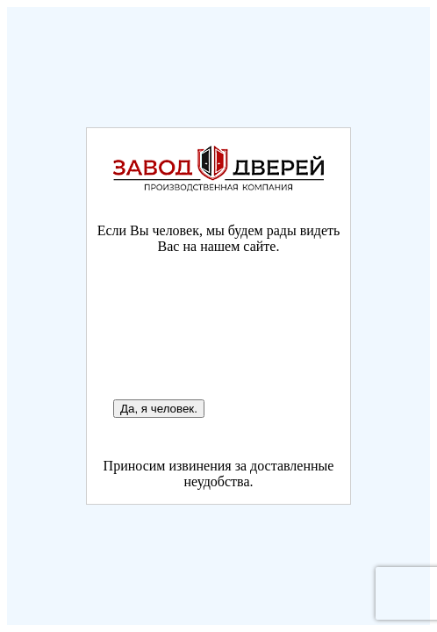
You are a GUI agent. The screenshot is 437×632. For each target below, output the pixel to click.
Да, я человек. (158, 408)
